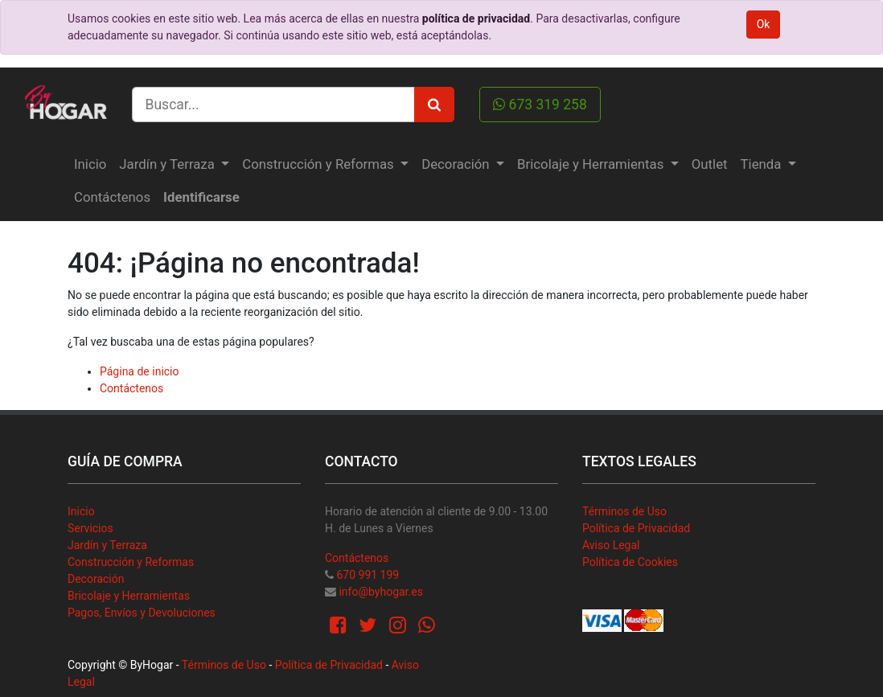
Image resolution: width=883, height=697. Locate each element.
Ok (763, 24)
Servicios (90, 528)
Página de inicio (139, 371)
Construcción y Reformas (131, 562)
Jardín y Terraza (107, 545)
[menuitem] (90, 164)
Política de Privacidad (636, 528)
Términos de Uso (624, 511)
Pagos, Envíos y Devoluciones (142, 612)
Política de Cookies (630, 562)
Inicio (81, 511)
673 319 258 (540, 104)
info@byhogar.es (380, 591)
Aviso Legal (611, 545)
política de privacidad (476, 18)
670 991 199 (367, 574)
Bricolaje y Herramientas (129, 595)
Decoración (96, 578)
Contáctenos (131, 388)
